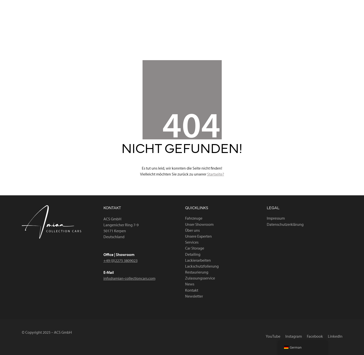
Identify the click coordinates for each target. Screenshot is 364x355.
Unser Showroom (199, 224)
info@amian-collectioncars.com (129, 278)
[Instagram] (282, 4)
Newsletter (194, 296)
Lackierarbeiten (198, 260)
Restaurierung (196, 272)
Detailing (192, 254)
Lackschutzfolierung (202, 266)
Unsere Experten (198, 236)
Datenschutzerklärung (285, 224)
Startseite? (215, 174)
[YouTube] (257, 4)
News (189, 284)
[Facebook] (308, 4)
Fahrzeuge (193, 218)
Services (191, 242)
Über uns (192, 230)
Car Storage (194, 248)
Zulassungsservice (200, 278)
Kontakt (191, 290)
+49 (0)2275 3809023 (120, 260)
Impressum (276, 218)
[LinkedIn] (333, 4)
